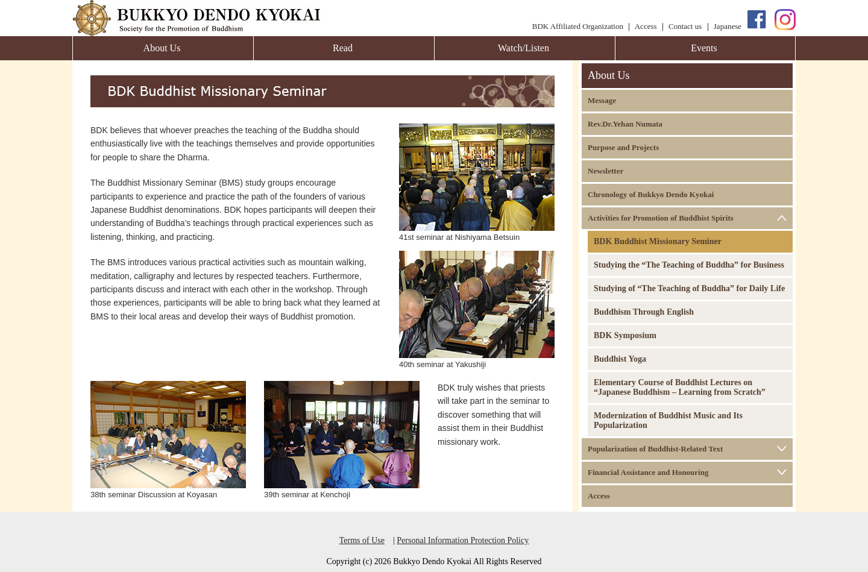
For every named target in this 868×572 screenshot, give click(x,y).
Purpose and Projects (623, 147)
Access (646, 26)
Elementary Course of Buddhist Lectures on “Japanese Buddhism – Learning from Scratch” (680, 387)
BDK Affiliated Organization (577, 26)
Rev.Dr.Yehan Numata (625, 123)
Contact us (685, 26)
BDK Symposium (625, 335)
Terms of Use (362, 540)
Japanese (727, 26)
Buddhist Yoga (620, 358)
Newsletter (605, 170)
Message (602, 100)
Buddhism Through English (644, 311)
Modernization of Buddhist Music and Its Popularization (668, 420)
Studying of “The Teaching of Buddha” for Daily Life (689, 288)
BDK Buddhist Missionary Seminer (658, 241)
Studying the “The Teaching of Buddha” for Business (689, 264)
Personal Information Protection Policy (463, 540)
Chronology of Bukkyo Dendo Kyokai (651, 194)
